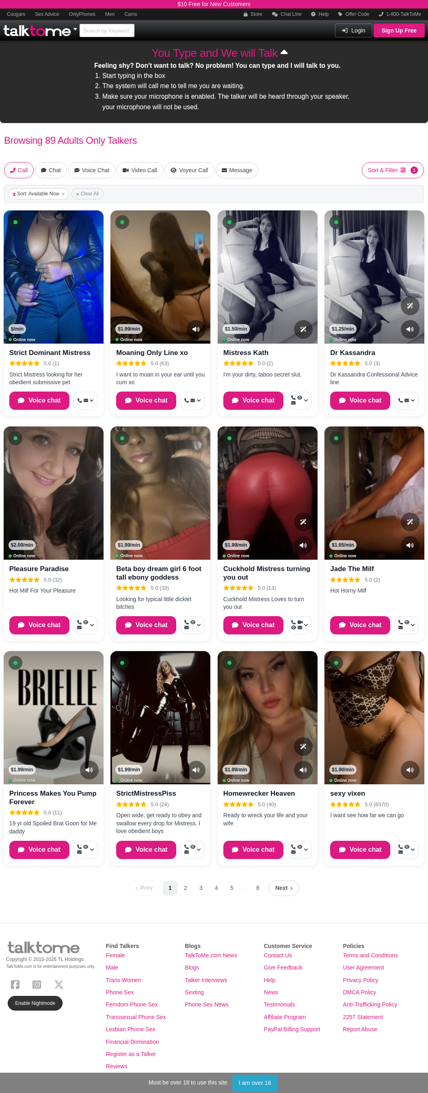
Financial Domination (132, 1042)
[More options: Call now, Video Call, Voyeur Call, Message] (299, 625)
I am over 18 (255, 1083)
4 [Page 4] (216, 888)
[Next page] (283, 888)
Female (115, 955)
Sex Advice (47, 14)
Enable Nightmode (35, 1003)
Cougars (16, 14)
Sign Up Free (399, 30)
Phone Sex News (206, 1004)
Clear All (87, 194)
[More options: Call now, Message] (85, 401)
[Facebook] (17, 983)
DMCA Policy (359, 992)
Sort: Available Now (39, 194)
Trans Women (123, 980)
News (271, 992)
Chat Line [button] (287, 14)
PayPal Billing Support (292, 1029)
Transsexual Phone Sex (136, 1017)
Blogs (192, 967)
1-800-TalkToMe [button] (400, 14)
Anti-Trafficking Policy (370, 1004)
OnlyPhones (82, 14)
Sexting (194, 992)
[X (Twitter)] (60, 983)
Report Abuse (360, 1029)
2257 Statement (363, 1017)
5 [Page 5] (231, 888)
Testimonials (279, 1004)
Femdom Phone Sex (132, 1004)
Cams (130, 14)
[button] (15, 222)
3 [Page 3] (201, 888)
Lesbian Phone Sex (130, 1029)
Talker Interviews (206, 980)
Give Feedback (283, 967)
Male (112, 967)
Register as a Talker (131, 1054)
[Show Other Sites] (76, 27)
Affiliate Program (285, 1017)
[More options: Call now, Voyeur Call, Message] (299, 401)
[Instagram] (38, 983)
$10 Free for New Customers (214, 4)
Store (253, 14)
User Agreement (363, 967)
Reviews (117, 1066)
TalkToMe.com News (211, 955)
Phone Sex (120, 992)
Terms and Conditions (370, 955)
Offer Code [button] (353, 14)
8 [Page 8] (257, 888)
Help (320, 14)
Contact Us (278, 955)
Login (353, 30)
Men (110, 14)
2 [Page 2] (185, 888)
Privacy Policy (360, 980)
